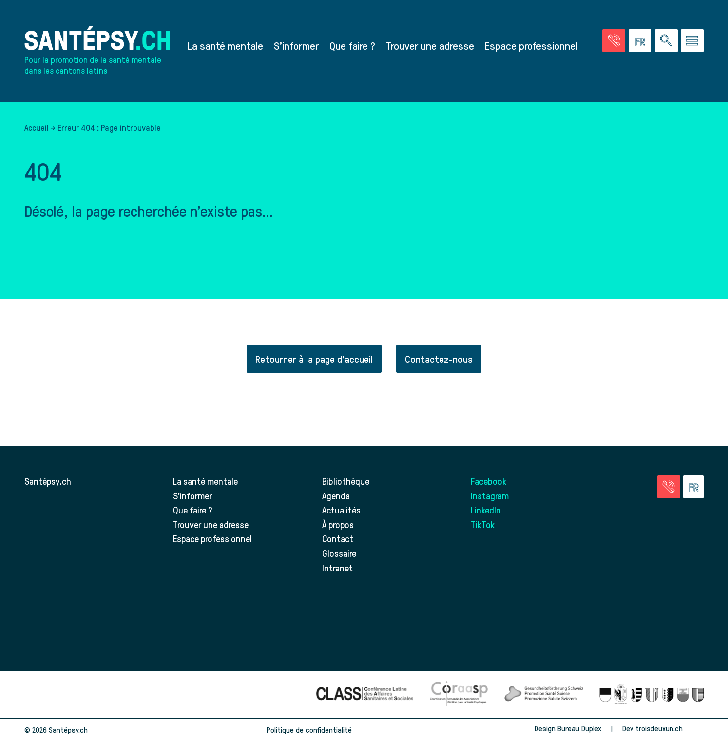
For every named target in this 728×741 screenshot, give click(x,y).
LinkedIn (486, 510)
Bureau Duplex (579, 728)
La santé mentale (225, 45)
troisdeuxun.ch (669, 728)
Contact (337, 538)
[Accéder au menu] (692, 40)
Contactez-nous (439, 358)
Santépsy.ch (47, 481)
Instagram (490, 496)
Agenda (336, 496)
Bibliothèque (345, 481)
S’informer (296, 45)
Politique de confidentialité (309, 730)
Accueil (36, 127)
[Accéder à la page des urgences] (613, 40)
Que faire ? (352, 45)
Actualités (341, 510)
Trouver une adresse (430, 45)
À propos (338, 524)
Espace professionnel (531, 45)
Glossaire (339, 553)
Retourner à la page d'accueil (314, 358)
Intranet (337, 568)
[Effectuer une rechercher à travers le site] (666, 40)
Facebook (488, 481)
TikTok (483, 524)
